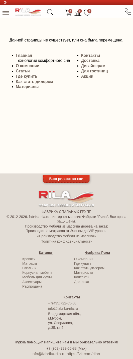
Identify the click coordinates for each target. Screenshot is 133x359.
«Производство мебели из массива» (66, 236)
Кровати (29, 259)
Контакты (90, 55)
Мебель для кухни (37, 277)
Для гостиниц (94, 71)
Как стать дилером (34, 81)
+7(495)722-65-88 (62, 303)
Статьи (23, 71)
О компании (27, 66)
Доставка (90, 60)
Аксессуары (32, 282)
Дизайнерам (93, 66)
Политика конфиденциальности (66, 241)
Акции (87, 76)
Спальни (29, 268)
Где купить (26, 76)
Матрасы (29, 263)
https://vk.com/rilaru (84, 354)
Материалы (27, 86)
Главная (24, 55)
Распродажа (32, 286)
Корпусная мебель (37, 273)
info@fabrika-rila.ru (63, 308)
